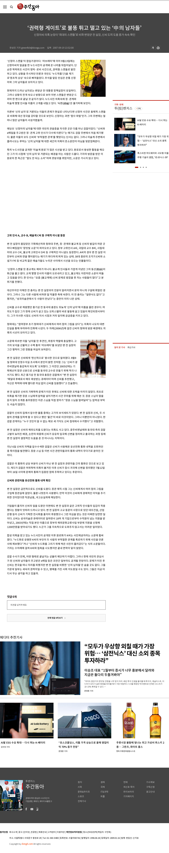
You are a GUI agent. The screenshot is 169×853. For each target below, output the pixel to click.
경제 (103, 782)
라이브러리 (128, 791)
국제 (103, 787)
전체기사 (82, 801)
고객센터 (52, 832)
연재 (125, 782)
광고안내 (150, 791)
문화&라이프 (84, 791)
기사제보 (150, 782)
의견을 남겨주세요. (18, 605)
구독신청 (150, 787)
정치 (80, 782)
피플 (103, 796)
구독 (139, 108)
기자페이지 (128, 796)
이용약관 (61, 832)
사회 (80, 787)
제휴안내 (42, 832)
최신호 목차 (128, 787)
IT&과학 (104, 791)
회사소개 (13, 832)
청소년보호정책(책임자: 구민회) (97, 832)
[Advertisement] (31, 196)
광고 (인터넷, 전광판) (27, 832)
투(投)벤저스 (123, 108)
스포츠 (81, 796)
